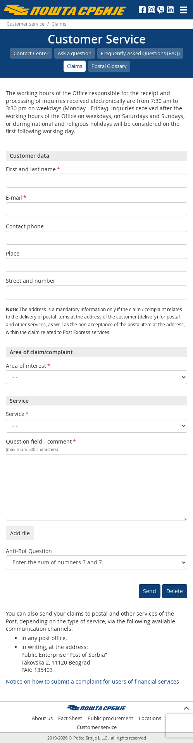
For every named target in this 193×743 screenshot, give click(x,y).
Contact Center (31, 53)
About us (42, 718)
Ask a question (74, 53)
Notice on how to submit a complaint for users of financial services (92, 681)
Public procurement (110, 718)
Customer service (26, 24)
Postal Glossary (109, 66)
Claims (74, 66)
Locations (150, 718)
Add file (20, 533)
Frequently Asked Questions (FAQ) (140, 53)
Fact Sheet (70, 718)
